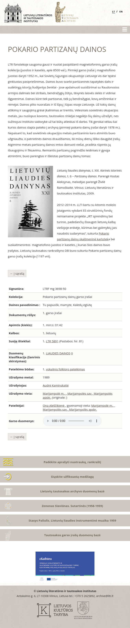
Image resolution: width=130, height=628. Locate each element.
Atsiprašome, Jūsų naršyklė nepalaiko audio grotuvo (72, 421)
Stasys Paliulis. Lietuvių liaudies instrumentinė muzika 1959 (72, 520)
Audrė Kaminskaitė (56, 385)
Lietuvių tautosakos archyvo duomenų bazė (72, 491)
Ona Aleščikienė (54, 405)
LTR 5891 (52, 341)
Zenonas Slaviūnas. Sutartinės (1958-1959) (72, 506)
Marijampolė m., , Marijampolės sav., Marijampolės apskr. (79, 407)
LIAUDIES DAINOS (58, 353)
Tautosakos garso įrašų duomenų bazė (72, 535)
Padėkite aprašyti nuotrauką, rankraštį (72, 462)
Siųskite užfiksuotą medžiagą (72, 477)
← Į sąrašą (17, 273)
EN (121, 11)
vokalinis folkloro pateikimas (65, 369)
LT (113, 11)
